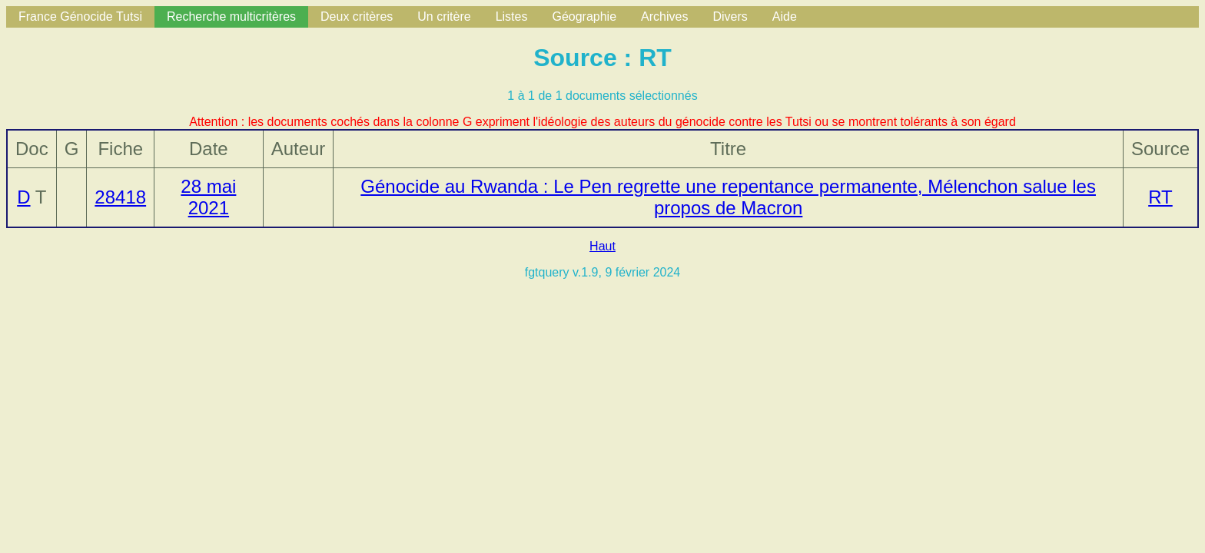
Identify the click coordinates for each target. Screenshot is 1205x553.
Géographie (584, 16)
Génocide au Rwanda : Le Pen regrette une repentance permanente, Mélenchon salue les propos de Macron (728, 197)
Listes (512, 16)
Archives (664, 16)
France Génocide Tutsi (80, 16)
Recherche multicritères (231, 16)
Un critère (443, 16)
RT (1160, 197)
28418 (120, 197)
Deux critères (356, 16)
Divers (729, 16)
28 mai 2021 (208, 197)
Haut (602, 246)
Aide (784, 16)
